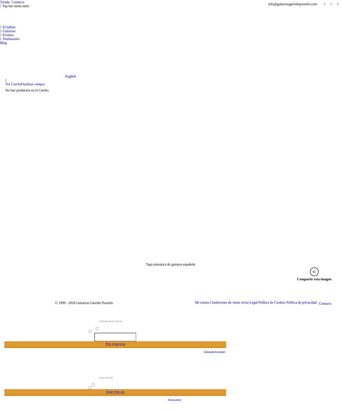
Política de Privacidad (214, 351)
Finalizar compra (33, 84)
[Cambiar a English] (38, 61)
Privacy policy (174, 399)
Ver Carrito (13, 84)
